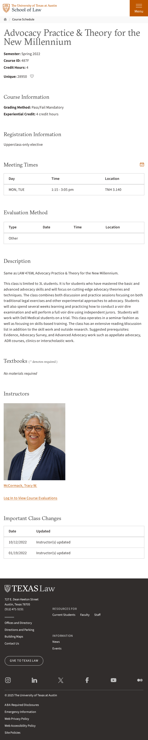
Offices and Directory (18, 623)
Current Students (63, 615)
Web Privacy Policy (17, 719)
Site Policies (12, 732)
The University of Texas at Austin (35, 695)
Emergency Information (20, 712)
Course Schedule (23, 19)
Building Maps (14, 636)
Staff (97, 615)
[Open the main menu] (139, 8)
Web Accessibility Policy (20, 725)
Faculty (85, 615)
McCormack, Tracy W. (34, 446)
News (56, 641)
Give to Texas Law (24, 660)
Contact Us (12, 643)
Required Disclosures (22, 705)
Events (56, 648)
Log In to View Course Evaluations (30, 498)
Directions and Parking (19, 630)
